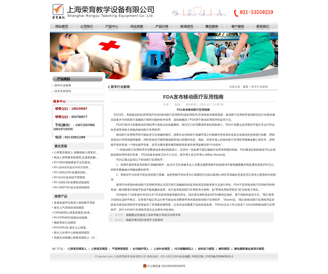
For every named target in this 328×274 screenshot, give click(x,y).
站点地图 (184, 256)
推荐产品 (60, 196)
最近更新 (60, 146)
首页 (245, 86)
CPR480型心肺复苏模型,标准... (73, 212)
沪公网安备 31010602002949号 (164, 266)
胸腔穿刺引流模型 (65, 222)
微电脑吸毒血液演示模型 (249, 248)
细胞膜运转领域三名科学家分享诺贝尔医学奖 (153, 215)
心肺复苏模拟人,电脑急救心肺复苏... (76, 152)
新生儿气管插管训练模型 (69, 207)
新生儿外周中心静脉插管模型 (72, 232)
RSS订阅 (197, 256)
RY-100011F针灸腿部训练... (71, 172)
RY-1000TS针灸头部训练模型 (72, 187)
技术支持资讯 (63, 91)
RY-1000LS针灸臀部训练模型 (72, 182)
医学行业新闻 (63, 85)
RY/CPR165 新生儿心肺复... (71, 227)
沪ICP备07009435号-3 (219, 256)
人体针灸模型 (162, 248)
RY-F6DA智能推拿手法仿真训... (73, 162)
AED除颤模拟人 (184, 248)
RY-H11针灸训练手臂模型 (69, 177)
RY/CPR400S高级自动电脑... (71, 217)
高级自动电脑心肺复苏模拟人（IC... (75, 237)
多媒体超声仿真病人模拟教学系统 (74, 202)
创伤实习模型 (206, 248)
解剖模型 (224, 248)
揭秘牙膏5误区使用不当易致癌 (144, 220)
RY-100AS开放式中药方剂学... (72, 167)
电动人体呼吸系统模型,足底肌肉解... (76, 157)
